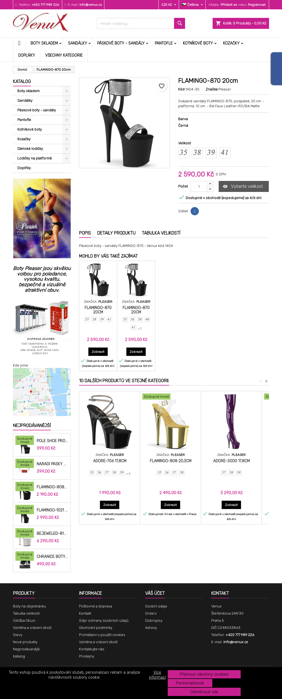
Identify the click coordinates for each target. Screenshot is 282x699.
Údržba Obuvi (24, 620)
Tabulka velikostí (26, 613)
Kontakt (85, 613)
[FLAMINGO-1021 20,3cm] (24, 510)
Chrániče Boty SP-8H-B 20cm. (52, 557)
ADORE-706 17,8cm (109, 461)
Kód (181, 89)
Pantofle (164, 43)
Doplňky (26, 55)
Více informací (157, 675)
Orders (151, 613)
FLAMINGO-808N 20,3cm (52, 487)
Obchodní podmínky (95, 628)
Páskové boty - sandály (121, 43)
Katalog (22, 81)
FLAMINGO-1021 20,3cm (52, 510)
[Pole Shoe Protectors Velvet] (24, 441)
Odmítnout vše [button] (204, 691)
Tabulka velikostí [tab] (161, 233)
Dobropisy (153, 620)
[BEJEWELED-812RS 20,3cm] (24, 533)
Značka (212, 89)
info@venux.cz (90, 5)
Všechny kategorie (64, 55)
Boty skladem (44, 43)
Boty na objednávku (29, 606)
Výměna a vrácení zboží (32, 628)
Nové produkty (25, 642)
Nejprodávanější (32, 425)
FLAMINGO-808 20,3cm (170, 461)
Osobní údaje (156, 606)
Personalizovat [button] (190, 683)
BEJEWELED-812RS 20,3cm (52, 534)
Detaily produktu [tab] (116, 233)
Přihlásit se (229, 5)
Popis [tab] (85, 233)
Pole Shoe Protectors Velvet (52, 441)
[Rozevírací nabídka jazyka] (193, 4)
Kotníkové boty (198, 43)
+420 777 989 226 (45, 5)
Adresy (151, 628)
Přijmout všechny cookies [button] (204, 674)
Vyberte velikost (243, 186)
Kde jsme (20, 365)
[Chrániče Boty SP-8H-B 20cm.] (24, 556)
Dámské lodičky (30, 149)
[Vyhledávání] (141, 23)
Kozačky (231, 43)
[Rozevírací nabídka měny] (169, 4)
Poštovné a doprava (95, 606)
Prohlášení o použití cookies (102, 635)
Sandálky (77, 43)
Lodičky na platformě (34, 158)
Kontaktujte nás (91, 649)
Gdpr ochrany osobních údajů (104, 620)
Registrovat (256, 5)
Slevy (17, 635)
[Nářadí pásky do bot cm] (24, 464)
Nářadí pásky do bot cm (52, 464)
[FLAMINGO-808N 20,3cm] (24, 487)
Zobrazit (100, 352)
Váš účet (155, 593)
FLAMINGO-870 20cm (98, 310)
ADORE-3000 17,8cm (231, 461)
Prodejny (86, 656)
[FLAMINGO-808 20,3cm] (170, 397)
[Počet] (199, 186)
